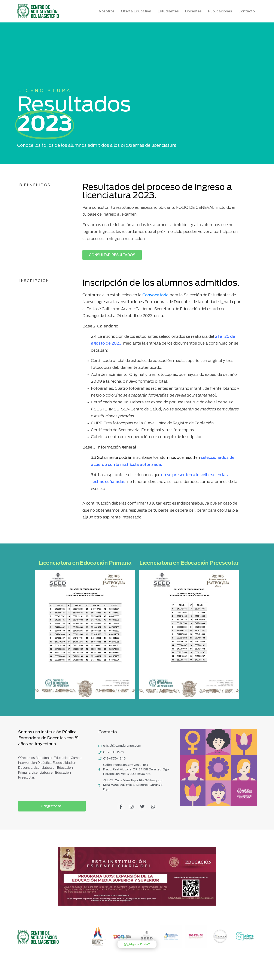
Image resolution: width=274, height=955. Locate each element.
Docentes (194, 11)
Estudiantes (169, 11)
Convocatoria (155, 295)
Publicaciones (221, 11)
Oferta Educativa (137, 11)
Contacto (246, 11)
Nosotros (108, 11)
